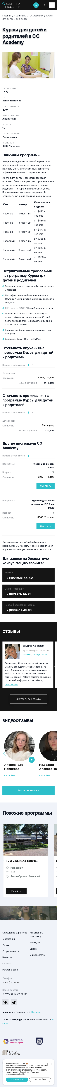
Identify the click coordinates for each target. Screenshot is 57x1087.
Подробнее (9, 775)
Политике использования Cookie (22, 1073)
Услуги (5, 945)
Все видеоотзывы (28, 790)
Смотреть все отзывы (28, 698)
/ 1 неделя (46, 476)
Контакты (7, 963)
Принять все (17, 1080)
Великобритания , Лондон (38, 651)
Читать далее (11, 684)
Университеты (37, 955)
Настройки (40, 1080)
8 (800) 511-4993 (11, 982)
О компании (8, 939)
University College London (35, 654)
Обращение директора (14, 932)
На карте (36, 1012)
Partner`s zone (10, 969)
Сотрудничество (11, 951)
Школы (33, 948)
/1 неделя (46, 377)
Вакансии (7, 957)
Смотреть (45, 485)
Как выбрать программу (36, 934)
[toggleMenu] (52, 5)
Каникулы (35, 942)
